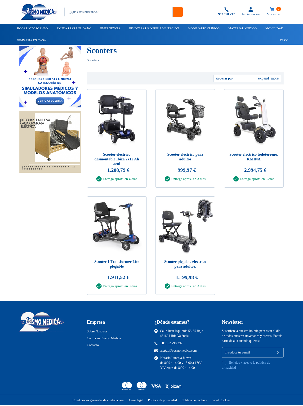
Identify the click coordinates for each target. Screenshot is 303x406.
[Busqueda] (118, 12)
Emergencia (110, 28)
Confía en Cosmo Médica (104, 339)
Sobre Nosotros (97, 332)
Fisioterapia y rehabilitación (153, 28)
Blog (282, 40)
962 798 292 (174, 344)
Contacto (93, 346)
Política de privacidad (162, 401)
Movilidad (273, 28)
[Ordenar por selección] (247, 78)
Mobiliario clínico (203, 28)
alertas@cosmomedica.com (178, 351)
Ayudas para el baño (73, 28)
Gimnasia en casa (31, 40)
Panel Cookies (221, 401)
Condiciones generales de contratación (98, 401)
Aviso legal (135, 401)
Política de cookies (194, 401)
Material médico (242, 28)
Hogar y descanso (32, 28)
